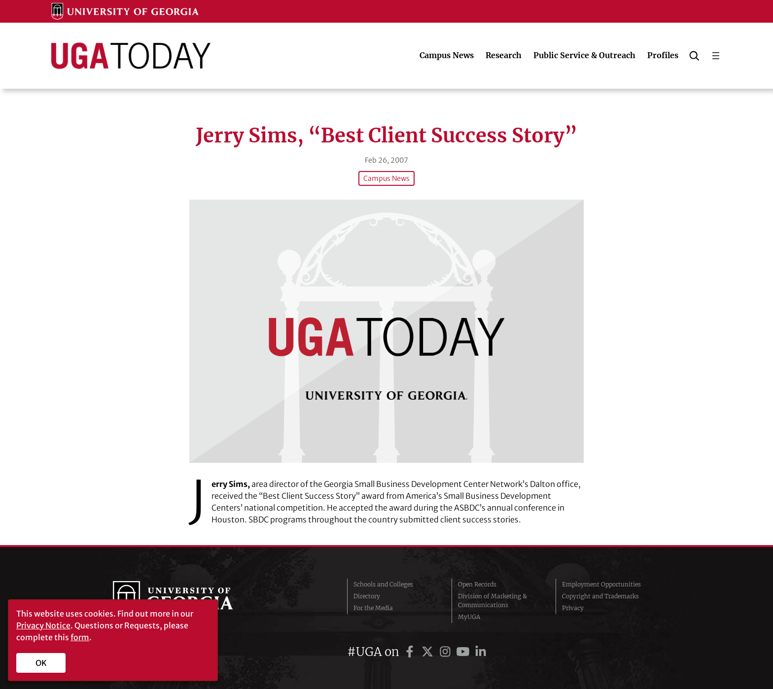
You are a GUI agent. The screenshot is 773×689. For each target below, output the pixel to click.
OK (41, 663)
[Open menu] (716, 56)
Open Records (477, 584)
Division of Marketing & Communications (492, 600)
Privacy (573, 608)
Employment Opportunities (601, 584)
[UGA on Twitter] (429, 651)
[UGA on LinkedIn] (480, 651)
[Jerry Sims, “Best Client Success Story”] (386, 331)
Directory (366, 596)
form (79, 637)
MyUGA (469, 616)
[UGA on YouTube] (464, 651)
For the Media (373, 608)
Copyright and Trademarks (600, 596)
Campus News (386, 178)
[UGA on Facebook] (411, 651)
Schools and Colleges (383, 584)
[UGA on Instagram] (447, 651)
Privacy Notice (43, 625)
